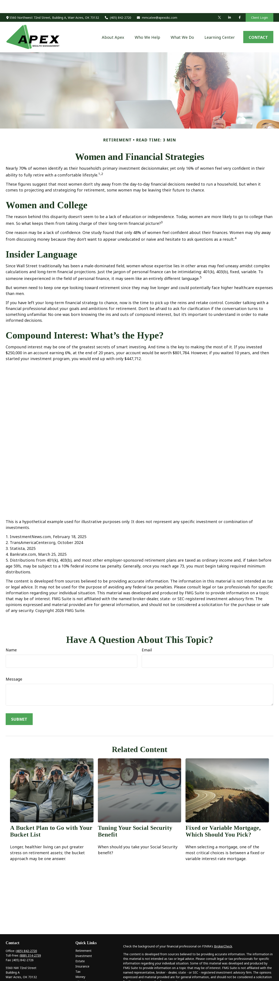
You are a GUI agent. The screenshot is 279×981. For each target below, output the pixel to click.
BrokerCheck (223, 933)
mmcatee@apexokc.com (157, 4)
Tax (77, 958)
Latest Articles (85, 974)
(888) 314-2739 (30, 942)
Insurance (82, 953)
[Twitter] (219, 4)
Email (147, 636)
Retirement (83, 937)
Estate (80, 948)
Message (14, 666)
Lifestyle (81, 969)
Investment (83, 943)
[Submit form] (19, 706)
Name (11, 636)
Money (80, 964)
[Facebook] (239, 4)
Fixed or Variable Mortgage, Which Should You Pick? (223, 818)
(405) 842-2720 (117, 4)
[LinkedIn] (229, 4)
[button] (113, 24)
